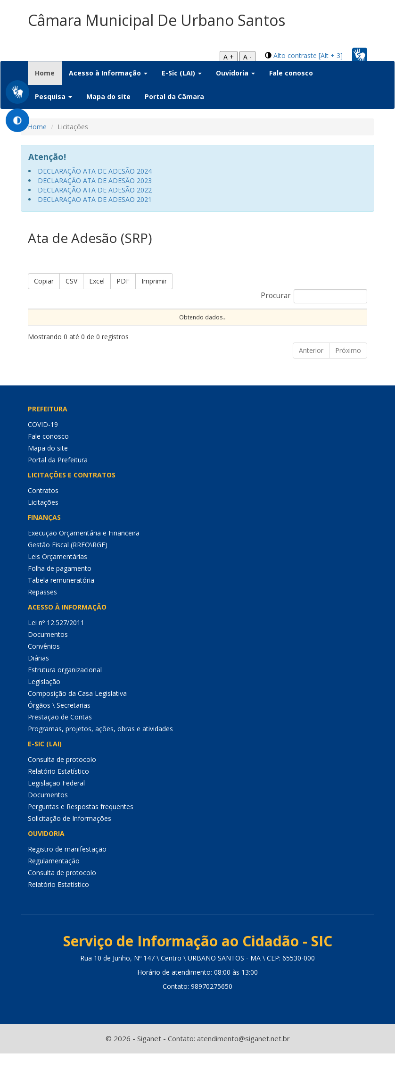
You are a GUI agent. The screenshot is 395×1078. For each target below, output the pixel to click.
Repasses (42, 616)
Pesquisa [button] (53, 96)
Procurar (314, 296)
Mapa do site (108, 96)
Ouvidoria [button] (235, 72)
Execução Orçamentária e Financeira (84, 557)
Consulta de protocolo (62, 784)
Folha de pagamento (59, 593)
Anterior (311, 375)
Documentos (48, 659)
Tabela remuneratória (61, 605)
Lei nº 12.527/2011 (56, 647)
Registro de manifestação (67, 873)
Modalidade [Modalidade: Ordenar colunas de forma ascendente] (223, 325)
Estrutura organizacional (65, 694)
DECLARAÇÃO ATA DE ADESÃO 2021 (95, 199)
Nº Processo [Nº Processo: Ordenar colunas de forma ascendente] (103, 321)
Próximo (348, 375)
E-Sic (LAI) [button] (182, 72)
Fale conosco (291, 72)
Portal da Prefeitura (58, 484)
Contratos (43, 515)
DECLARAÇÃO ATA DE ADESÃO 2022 (95, 189)
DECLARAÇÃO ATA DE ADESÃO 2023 (95, 180)
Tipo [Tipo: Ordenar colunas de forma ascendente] (341, 325)
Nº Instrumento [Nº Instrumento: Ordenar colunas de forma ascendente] (161, 321)
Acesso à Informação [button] (108, 72)
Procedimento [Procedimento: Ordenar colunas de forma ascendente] (287, 325)
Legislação (44, 706)
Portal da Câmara (174, 96)
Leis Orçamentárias (57, 581)
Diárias (38, 682)
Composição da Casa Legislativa (77, 718)
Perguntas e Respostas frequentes (80, 831)
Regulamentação (54, 885)
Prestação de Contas (60, 741)
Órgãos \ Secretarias (59, 730)
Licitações (43, 527)
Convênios (44, 671)
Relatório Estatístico (58, 796)
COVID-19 (43, 449)
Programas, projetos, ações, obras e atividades (100, 753)
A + (228, 56)
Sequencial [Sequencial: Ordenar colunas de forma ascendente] (48, 325)
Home (48, 72)
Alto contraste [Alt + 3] (308, 55)
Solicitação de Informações (69, 843)
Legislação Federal (56, 807)
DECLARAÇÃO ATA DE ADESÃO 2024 (95, 171)
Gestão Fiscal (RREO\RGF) (67, 569)
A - (247, 56)
